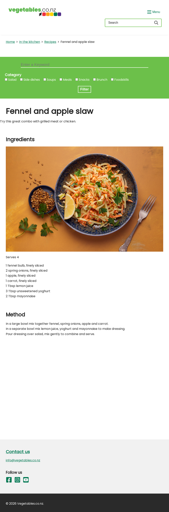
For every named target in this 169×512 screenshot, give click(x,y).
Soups (51, 79)
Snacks (84, 79)
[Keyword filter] (84, 65)
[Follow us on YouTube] (26, 480)
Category (13, 74)
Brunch (101, 79)
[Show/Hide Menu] (153, 12)
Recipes (50, 42)
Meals (67, 79)
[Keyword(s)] (128, 23)
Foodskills (121, 79)
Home (10, 42)
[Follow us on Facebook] (9, 480)
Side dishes (31, 79)
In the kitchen (29, 42)
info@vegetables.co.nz (23, 460)
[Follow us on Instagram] (17, 480)
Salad (12, 79)
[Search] (156, 23)
